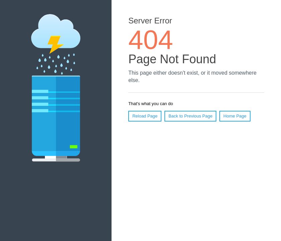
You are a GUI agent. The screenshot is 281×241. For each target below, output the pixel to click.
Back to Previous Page (190, 115)
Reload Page (144, 115)
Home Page (235, 115)
